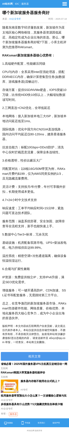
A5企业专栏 (15, 19)
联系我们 (41, 423)
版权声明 (56, 423)
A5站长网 (7, 3)
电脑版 (8, 423)
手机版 (25, 423)
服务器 (25, 3)
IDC (17, 3)
